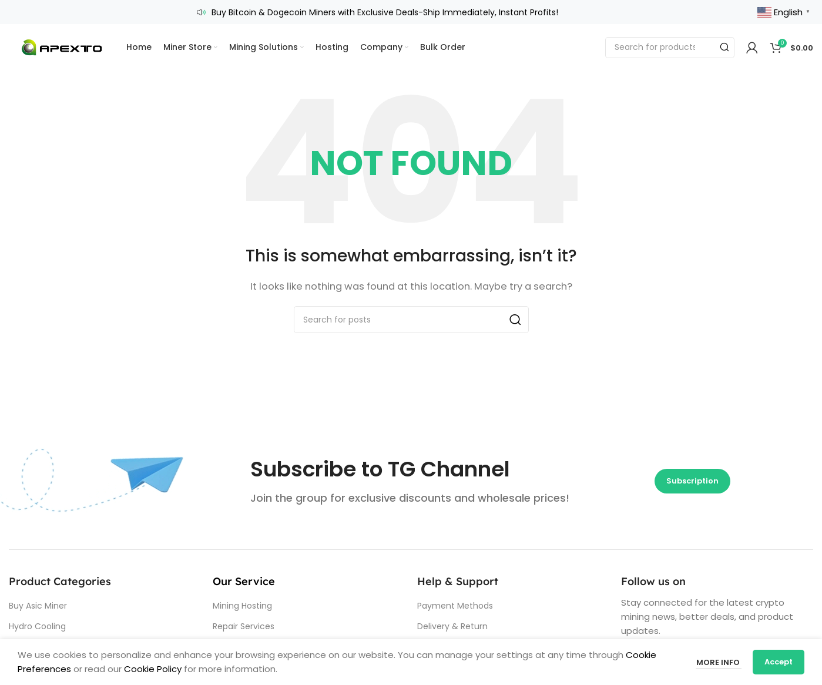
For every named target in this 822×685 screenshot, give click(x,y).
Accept (778, 661)
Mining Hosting (242, 606)
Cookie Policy (153, 669)
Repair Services (243, 626)
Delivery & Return (452, 626)
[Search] (669, 47)
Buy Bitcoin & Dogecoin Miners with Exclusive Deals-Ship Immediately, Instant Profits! (385, 12)
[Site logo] (62, 46)
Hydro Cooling (37, 626)
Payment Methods (455, 606)
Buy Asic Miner (38, 606)
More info (718, 661)
